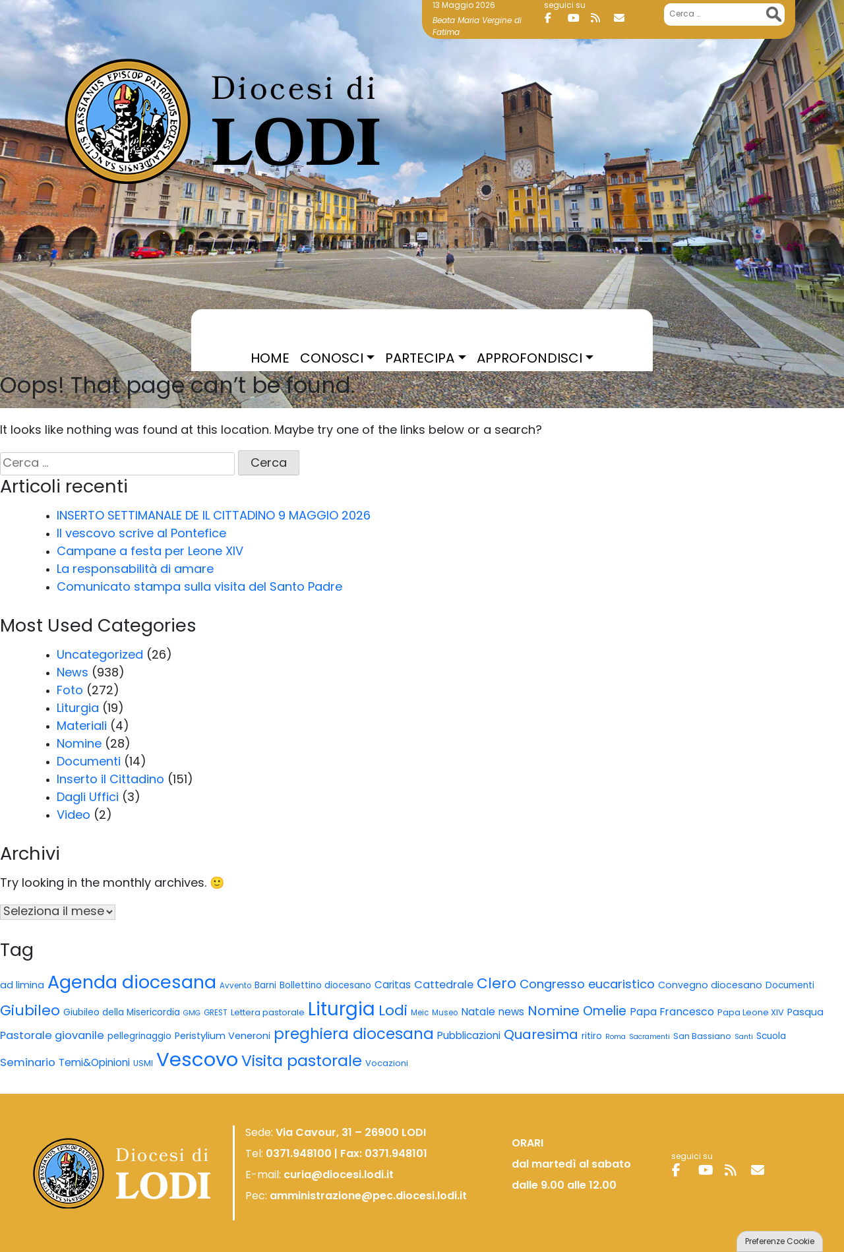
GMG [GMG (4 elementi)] (191, 1013)
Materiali (82, 727)
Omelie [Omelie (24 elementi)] (604, 1012)
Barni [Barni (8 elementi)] (265, 986)
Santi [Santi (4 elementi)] (744, 1037)
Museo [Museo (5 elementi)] (445, 1013)
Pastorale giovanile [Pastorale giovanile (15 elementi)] (52, 1036)
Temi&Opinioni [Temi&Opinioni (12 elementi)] (94, 1063)
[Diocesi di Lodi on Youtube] (577, 18)
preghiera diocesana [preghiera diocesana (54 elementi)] (354, 1035)
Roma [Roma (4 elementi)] (615, 1037)
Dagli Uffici (88, 798)
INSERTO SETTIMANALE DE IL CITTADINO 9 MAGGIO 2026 (214, 516)
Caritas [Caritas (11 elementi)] (393, 986)
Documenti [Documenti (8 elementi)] (790, 986)
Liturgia (78, 709)
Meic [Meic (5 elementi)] (420, 1013)
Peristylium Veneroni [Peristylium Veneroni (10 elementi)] (222, 1037)
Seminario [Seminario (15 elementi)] (27, 1063)
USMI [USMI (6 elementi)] (143, 1064)
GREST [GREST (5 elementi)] (215, 1013)
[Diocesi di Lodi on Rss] (600, 18)
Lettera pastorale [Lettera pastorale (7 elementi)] (268, 1013)
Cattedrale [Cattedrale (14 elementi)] (443, 985)
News (72, 673)
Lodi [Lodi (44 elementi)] (392, 1012)
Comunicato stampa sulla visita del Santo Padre (199, 587)
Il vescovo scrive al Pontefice (141, 534)
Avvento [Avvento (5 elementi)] (235, 986)
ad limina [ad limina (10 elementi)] (22, 986)
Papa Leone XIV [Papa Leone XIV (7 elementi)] (750, 1013)
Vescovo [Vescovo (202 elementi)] (197, 1061)
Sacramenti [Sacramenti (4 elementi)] (649, 1037)
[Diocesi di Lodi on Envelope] (623, 18)
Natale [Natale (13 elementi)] (478, 1012)
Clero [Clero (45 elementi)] (496, 985)
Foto (70, 691)
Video (73, 816)
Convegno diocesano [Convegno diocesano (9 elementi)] (710, 986)
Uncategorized (100, 655)
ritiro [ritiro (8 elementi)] (592, 1036)
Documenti (89, 762)
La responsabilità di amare (135, 570)
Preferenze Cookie (779, 1242)
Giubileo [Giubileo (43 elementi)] (30, 1012)
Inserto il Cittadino (110, 780)
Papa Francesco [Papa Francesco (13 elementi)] (672, 1012)
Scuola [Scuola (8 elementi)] (771, 1036)
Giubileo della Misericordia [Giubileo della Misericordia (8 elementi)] (121, 1013)
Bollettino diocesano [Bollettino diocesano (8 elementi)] (325, 986)
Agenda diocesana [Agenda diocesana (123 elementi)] (131, 984)
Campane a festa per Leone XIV (150, 552)
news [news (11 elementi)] (511, 1013)
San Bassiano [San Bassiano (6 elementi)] (702, 1037)
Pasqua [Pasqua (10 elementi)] (805, 1013)
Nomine (79, 744)
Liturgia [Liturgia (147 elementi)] (341, 1010)
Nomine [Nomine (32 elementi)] (554, 1012)
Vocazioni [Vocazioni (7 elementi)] (386, 1063)
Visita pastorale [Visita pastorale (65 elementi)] (301, 1062)
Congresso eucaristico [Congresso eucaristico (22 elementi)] (587, 985)
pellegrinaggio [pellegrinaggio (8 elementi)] (139, 1036)
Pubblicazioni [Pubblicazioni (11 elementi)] (468, 1037)
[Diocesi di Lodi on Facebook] (554, 18)
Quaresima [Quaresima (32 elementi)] (541, 1035)
